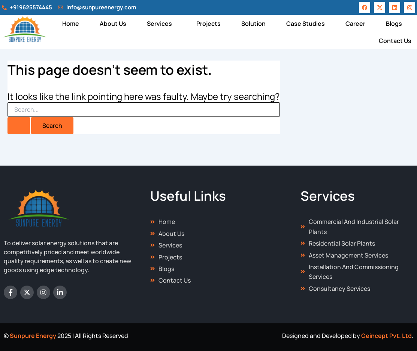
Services (159, 23)
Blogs (394, 23)
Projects (208, 23)
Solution (253, 23)
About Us (113, 23)
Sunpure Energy (33, 336)
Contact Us (395, 41)
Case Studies (305, 23)
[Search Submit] (18, 125)
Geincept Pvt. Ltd (386, 336)
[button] (161, 23)
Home (70, 23)
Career (355, 23)
